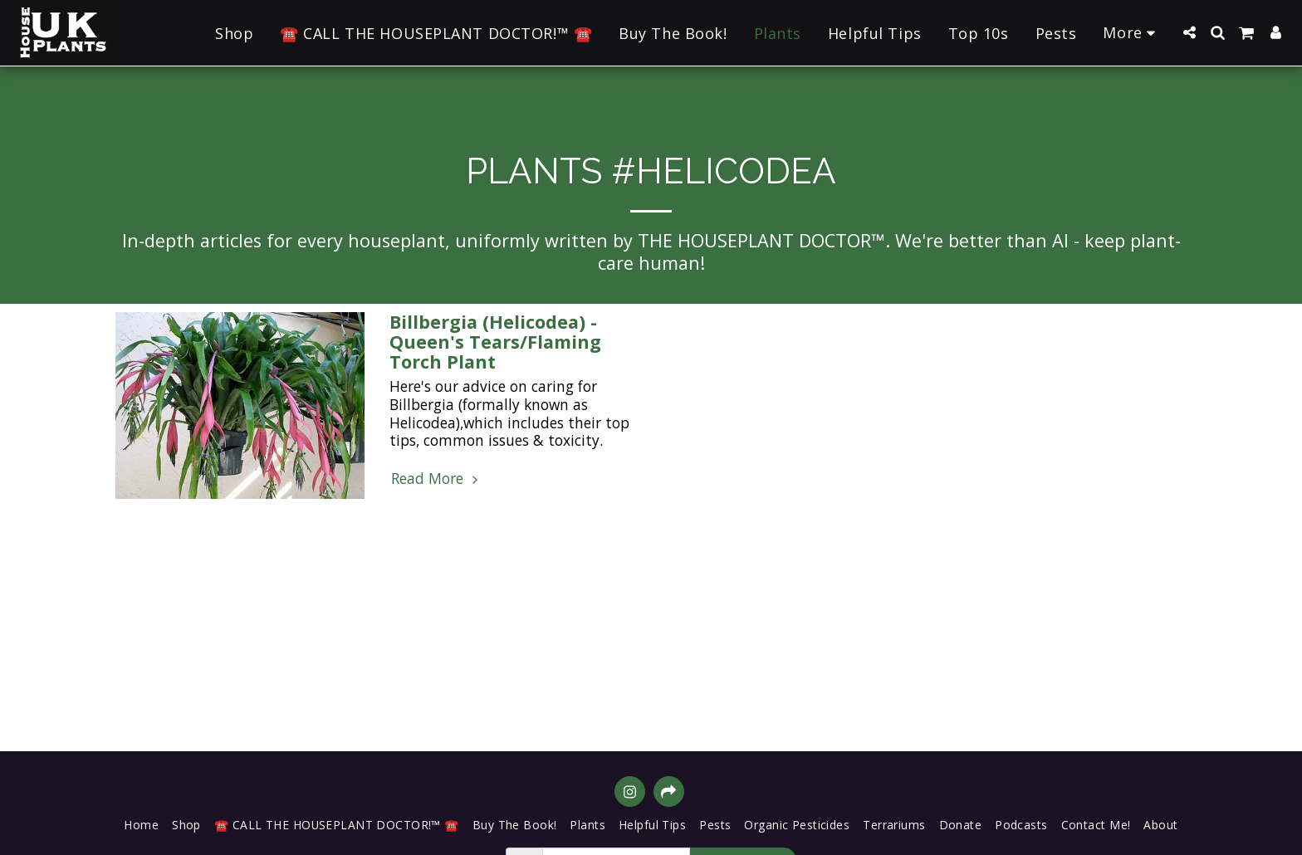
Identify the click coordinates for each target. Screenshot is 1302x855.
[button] (1189, 32)
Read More (436, 479)
